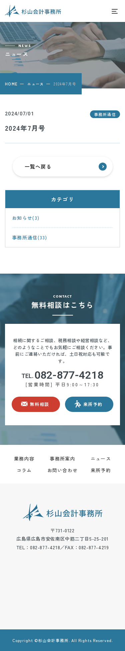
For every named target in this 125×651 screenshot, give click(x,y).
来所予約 (101, 470)
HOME (11, 83)
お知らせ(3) (25, 218)
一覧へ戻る (66, 167)
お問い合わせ (62, 470)
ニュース (35, 83)
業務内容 (24, 458)
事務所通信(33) (29, 237)
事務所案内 (62, 458)
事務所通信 (105, 114)
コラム (24, 470)
